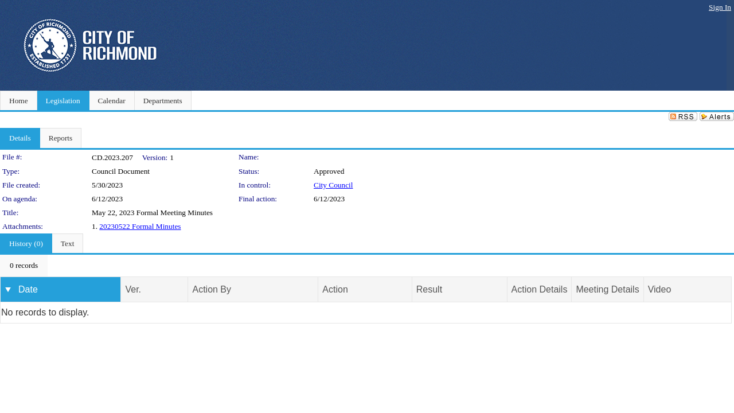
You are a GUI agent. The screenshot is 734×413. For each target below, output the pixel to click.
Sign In (720, 7)
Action (335, 289)
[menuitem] (24, 265)
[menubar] (24, 265)
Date (28, 289)
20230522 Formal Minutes (140, 226)
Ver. (133, 289)
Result (429, 289)
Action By (211, 289)
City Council (333, 185)
